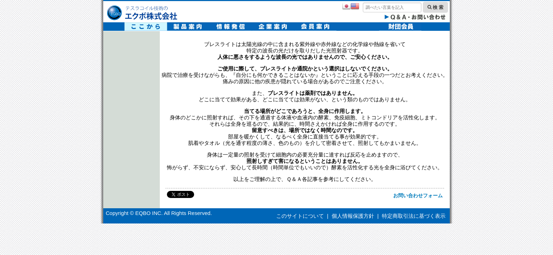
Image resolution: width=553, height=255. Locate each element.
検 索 (435, 7)
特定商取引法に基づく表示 (414, 216)
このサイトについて (300, 216)
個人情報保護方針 (353, 216)
